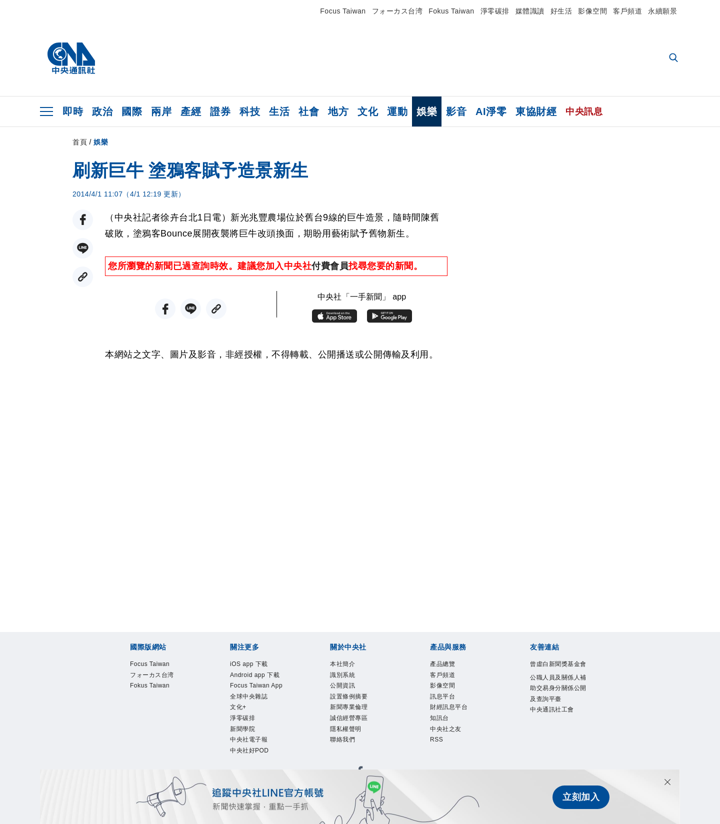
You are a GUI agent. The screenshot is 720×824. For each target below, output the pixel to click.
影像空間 (592, 11)
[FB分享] (82, 220)
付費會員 (330, 266)
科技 (250, 111)
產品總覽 (447, 665)
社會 (308, 111)
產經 (190, 111)
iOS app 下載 (257, 665)
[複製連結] (82, 276)
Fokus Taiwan (451, 11)
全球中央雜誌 (256, 732)
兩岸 (161, 111)
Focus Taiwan (343, 11)
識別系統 (347, 679)
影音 (456, 111)
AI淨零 (491, 111)
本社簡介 (347, 665)
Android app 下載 (255, 686)
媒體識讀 (530, 11)
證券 (220, 111)
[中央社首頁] (71, 58)
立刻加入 (581, 797)
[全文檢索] (674, 58)
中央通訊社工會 (556, 752)
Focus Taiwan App (258, 712)
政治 (102, 111)
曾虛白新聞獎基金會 (556, 672)
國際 (132, 111)
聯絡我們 (347, 759)
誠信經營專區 (356, 732)
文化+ (241, 745)
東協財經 (536, 111)
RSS (439, 759)
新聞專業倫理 (356, 719)
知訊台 (443, 732)
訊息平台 (447, 705)
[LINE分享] (82, 248)
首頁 (79, 142)
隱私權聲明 (352, 745)
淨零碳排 (495, 11)
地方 (338, 111)
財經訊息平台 (456, 719)
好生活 (561, 11)
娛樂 (426, 111)
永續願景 (662, 11)
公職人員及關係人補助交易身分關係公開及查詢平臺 (556, 713)
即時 (72, 111)
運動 (397, 111)
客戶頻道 (627, 11)
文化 (368, 111)
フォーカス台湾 (397, 11)
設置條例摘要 (356, 705)
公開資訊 (347, 692)
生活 (279, 111)
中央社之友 (452, 745)
